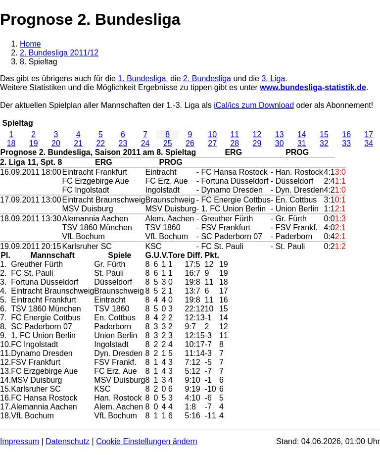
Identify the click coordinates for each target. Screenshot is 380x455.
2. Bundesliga (207, 78)
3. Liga (273, 78)
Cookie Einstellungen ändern (146, 441)
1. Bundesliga (142, 78)
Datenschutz (68, 441)
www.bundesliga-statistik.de (313, 87)
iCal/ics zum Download (254, 105)
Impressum (19, 441)
